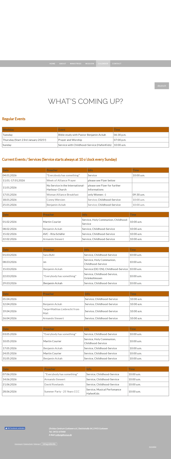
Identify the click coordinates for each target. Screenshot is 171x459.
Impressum (19, 444)
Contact (116, 63)
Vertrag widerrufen (49, 444)
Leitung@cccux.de (63, 435)
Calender (103, 63)
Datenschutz (28, 444)
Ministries (75, 63)
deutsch (162, 85)
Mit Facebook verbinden (15, 428)
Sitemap (37, 444)
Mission (90, 63)
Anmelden (152, 447)
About (62, 63)
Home (52, 63)
